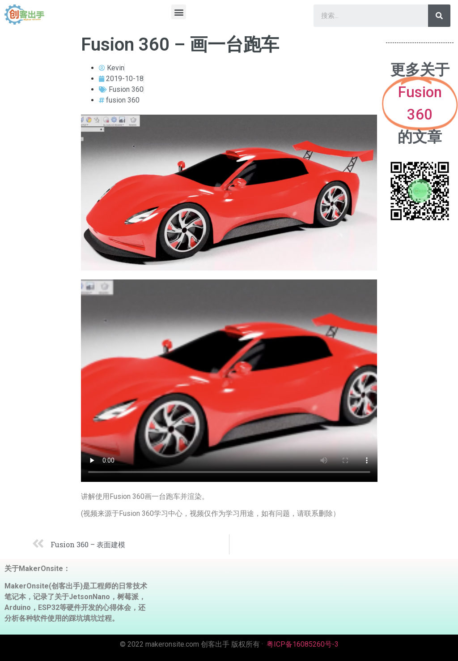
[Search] (439, 15)
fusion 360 (123, 100)
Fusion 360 (126, 89)
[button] (178, 11)
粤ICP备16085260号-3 (303, 644)
